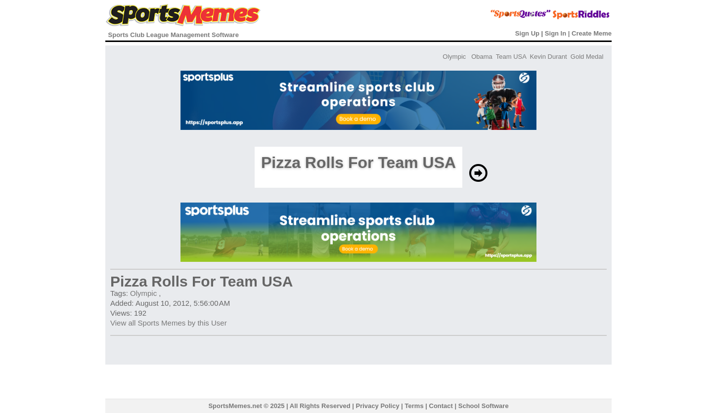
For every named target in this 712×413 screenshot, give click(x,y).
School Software (483, 406)
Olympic (454, 56)
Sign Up (527, 33)
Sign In (555, 33)
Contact (441, 406)
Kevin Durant (548, 56)
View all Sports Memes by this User (168, 323)
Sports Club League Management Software (173, 35)
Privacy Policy (378, 406)
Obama (481, 56)
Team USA (511, 56)
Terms (414, 406)
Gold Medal (587, 56)
